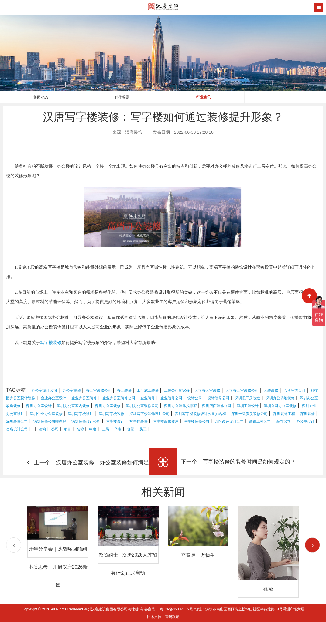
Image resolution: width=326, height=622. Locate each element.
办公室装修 (72, 390)
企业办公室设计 (53, 398)
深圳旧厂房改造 (247, 398)
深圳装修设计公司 (86, 421)
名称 (80, 429)
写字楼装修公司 (196, 421)
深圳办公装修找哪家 (180, 406)
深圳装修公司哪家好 (49, 421)
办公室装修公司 (99, 390)
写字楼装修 (50, 342)
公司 (55, 429)
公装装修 (271, 390)
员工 (143, 429)
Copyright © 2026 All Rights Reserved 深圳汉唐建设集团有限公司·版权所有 (83, 609)
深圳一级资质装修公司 (249, 414)
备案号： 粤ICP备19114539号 (168, 609)
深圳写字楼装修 (111, 414)
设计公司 (194, 398)
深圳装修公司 (17, 421)
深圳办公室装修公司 (142, 406)
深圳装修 (307, 414)
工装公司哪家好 (177, 390)
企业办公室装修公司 (118, 398)
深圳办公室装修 (108, 406)
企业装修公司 (171, 398)
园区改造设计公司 (229, 421)
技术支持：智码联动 (163, 617)
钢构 (42, 429)
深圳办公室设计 (39, 406)
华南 (118, 429)
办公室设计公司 (44, 390)
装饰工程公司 (260, 421)
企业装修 (147, 398)
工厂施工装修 (148, 390)
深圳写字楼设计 (80, 414)
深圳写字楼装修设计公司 (149, 414)
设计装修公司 (218, 398)
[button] (312, 545)
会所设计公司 (17, 429)
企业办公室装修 (84, 398)
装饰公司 (283, 421)
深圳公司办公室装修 (280, 406)
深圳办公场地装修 (280, 398)
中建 (92, 429)
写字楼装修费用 (166, 421)
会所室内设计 (295, 390)
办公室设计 (305, 421)
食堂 (130, 429)
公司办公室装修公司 (242, 390)
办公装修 (124, 390)
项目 (67, 429)
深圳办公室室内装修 (73, 406)
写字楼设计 (115, 421)
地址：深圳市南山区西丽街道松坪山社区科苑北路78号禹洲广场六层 (249, 609)
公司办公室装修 (207, 390)
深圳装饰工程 (284, 414)
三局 (105, 429)
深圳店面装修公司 (216, 406)
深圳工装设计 (248, 406)
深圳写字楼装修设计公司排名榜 (200, 414)
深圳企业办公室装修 (46, 414)
